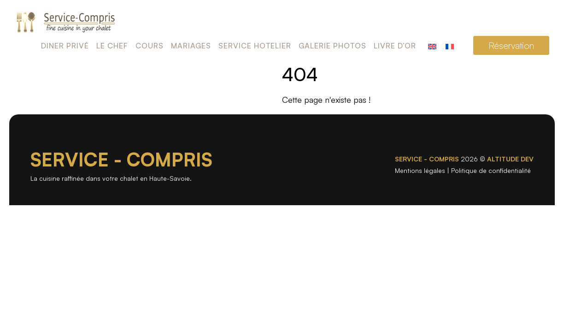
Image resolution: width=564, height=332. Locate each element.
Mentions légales (420, 170)
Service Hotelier (254, 45)
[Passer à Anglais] (432, 45)
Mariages (191, 45)
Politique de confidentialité (491, 170)
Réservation (511, 45)
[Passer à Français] (449, 45)
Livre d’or (395, 45)
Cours (149, 45)
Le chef (112, 45)
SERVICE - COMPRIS (121, 159)
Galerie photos (332, 45)
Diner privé (65, 45)
